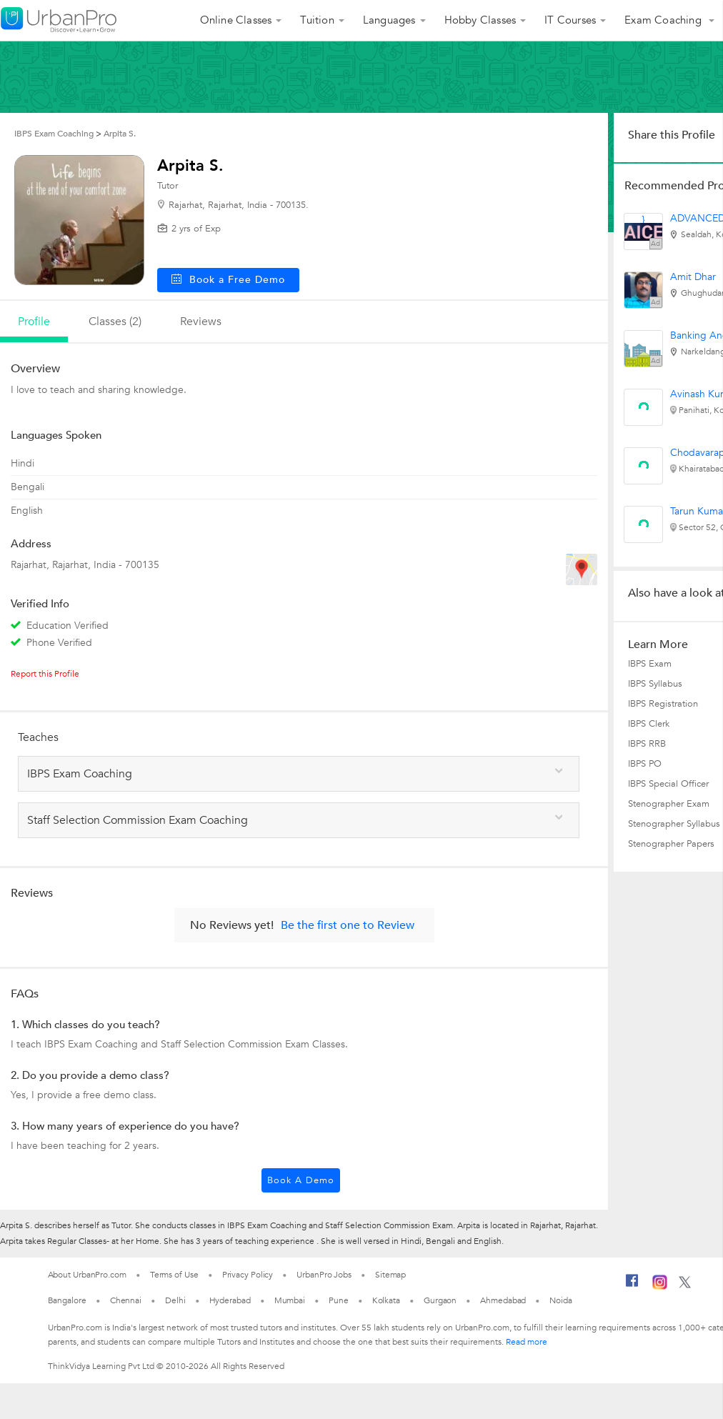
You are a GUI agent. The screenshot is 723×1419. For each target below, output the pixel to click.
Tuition (317, 20)
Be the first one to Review (347, 925)
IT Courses (570, 20)
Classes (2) (115, 321)
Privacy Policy (248, 1274)
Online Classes (236, 20)
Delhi (175, 1300)
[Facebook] (632, 1286)
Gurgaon (440, 1300)
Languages (389, 20)
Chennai (125, 1300)
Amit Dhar (693, 277)
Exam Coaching (664, 20)
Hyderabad (230, 1300)
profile (34, 321)
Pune (339, 1300)
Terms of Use (174, 1274)
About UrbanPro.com (87, 1274)
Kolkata (386, 1300)
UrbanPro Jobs (323, 1274)
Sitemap (390, 1274)
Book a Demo (300, 1180)
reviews (200, 321)
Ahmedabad (503, 1300)
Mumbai (289, 1300)
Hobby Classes (480, 20)
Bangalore (67, 1300)
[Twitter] (685, 1285)
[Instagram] (659, 1287)
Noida (560, 1300)
